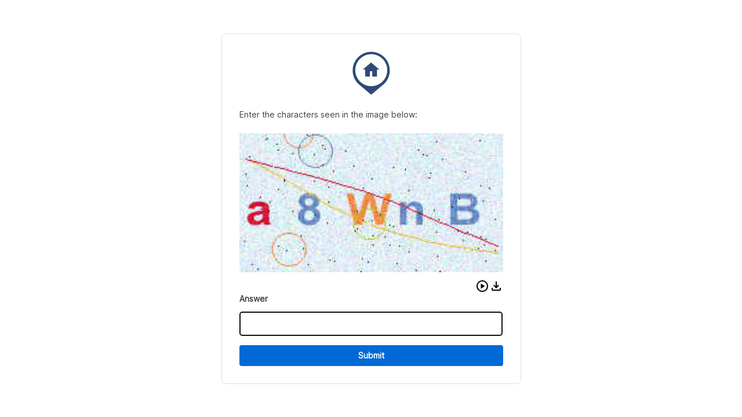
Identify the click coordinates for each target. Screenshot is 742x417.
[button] (482, 286)
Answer (253, 298)
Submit (371, 355)
